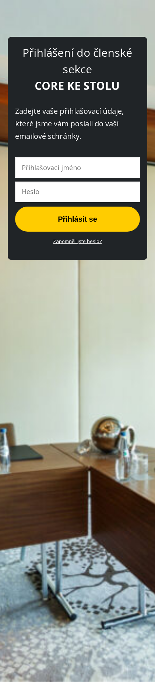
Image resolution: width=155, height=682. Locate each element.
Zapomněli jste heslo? (77, 241)
